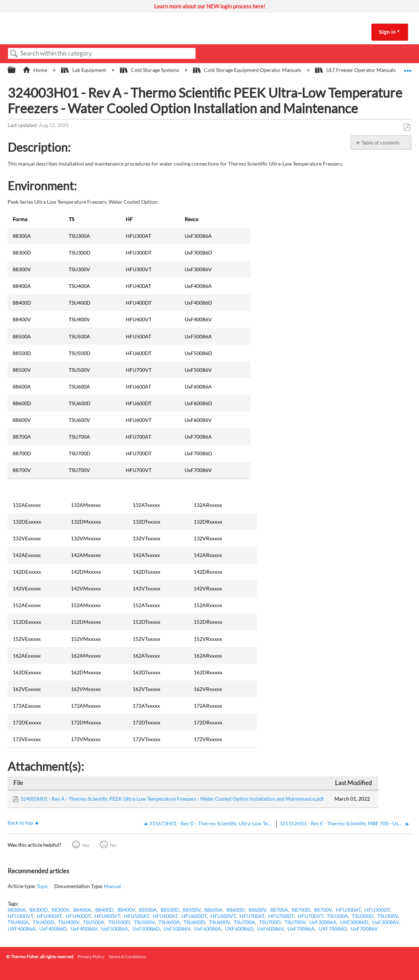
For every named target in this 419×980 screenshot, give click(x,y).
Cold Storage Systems (150, 70)
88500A (148, 910)
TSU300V (387, 916)
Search (14, 54)
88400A (82, 910)
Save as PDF (406, 127)
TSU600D (194, 922)
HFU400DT (78, 916)
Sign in (387, 32)
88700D (301, 910)
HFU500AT (136, 916)
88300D (38, 910)
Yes (85, 845)
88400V (126, 910)
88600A (213, 910)
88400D (104, 910)
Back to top (20, 823)
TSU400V (68, 922)
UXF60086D (239, 929)
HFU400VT (107, 916)
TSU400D (44, 922)
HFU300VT (20, 916)
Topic (43, 886)
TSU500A (93, 922)
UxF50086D (146, 929)
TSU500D (119, 922)
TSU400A (18, 922)
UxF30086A (323, 922)
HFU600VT (223, 916)
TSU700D (270, 922)
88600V (257, 910)
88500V (192, 910)
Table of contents (381, 142)
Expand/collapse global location (408, 68)
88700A (279, 910)
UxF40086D (53, 929)
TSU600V (219, 922)
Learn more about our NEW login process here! (209, 6)
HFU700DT (281, 916)
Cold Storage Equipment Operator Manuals (247, 70)
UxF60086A (207, 929)
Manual (112, 886)
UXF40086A (22, 929)
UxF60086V (270, 929)
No (113, 845)
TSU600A (169, 922)
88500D (170, 910)
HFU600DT (194, 916)
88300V (60, 910)
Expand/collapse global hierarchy (16, 70)
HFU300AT (348, 910)
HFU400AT (49, 916)
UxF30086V (385, 922)
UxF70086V (364, 929)
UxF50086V (177, 929)
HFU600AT (165, 916)
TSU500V (144, 922)
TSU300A (337, 916)
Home (35, 70)
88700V (323, 910)
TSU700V (295, 922)
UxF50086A (114, 929)
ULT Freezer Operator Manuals (355, 70)
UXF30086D (354, 922)
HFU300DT (377, 910)
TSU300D (363, 916)
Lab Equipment (84, 70)
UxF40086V (83, 929)
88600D (235, 910)
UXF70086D (333, 929)
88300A (17, 910)
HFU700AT (252, 916)
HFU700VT (310, 916)
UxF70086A (301, 929)
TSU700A (244, 922)
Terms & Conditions (127, 956)
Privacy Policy (91, 956)
